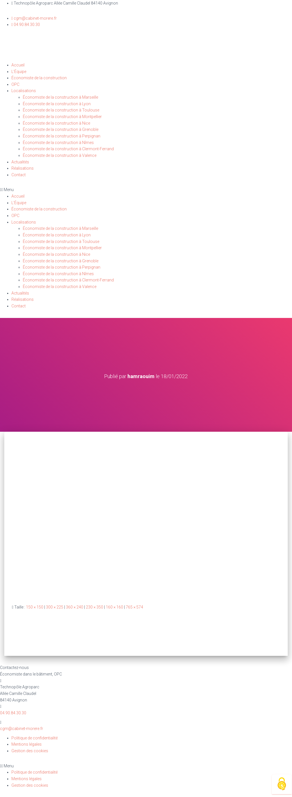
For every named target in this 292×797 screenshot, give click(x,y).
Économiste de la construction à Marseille (60, 97)
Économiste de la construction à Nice (56, 123)
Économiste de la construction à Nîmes (58, 142)
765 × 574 (134, 607)
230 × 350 (94, 607)
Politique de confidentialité (34, 738)
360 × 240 (74, 607)
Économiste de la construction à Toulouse (61, 110)
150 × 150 (34, 607)
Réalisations (22, 168)
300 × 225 (54, 607)
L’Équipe (18, 71)
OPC (15, 84)
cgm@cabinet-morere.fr (21, 728)
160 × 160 (114, 607)
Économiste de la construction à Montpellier (62, 116)
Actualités (20, 162)
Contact (18, 175)
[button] (146, 189)
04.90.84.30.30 (13, 713)
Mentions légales (26, 744)
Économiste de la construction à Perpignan (61, 136)
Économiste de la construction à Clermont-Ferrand (68, 149)
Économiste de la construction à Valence (59, 155)
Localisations (23, 90)
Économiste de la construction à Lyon (57, 104)
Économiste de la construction (39, 78)
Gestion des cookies (29, 751)
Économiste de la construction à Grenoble (60, 129)
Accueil (18, 65)
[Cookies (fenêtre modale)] (282, 784)
